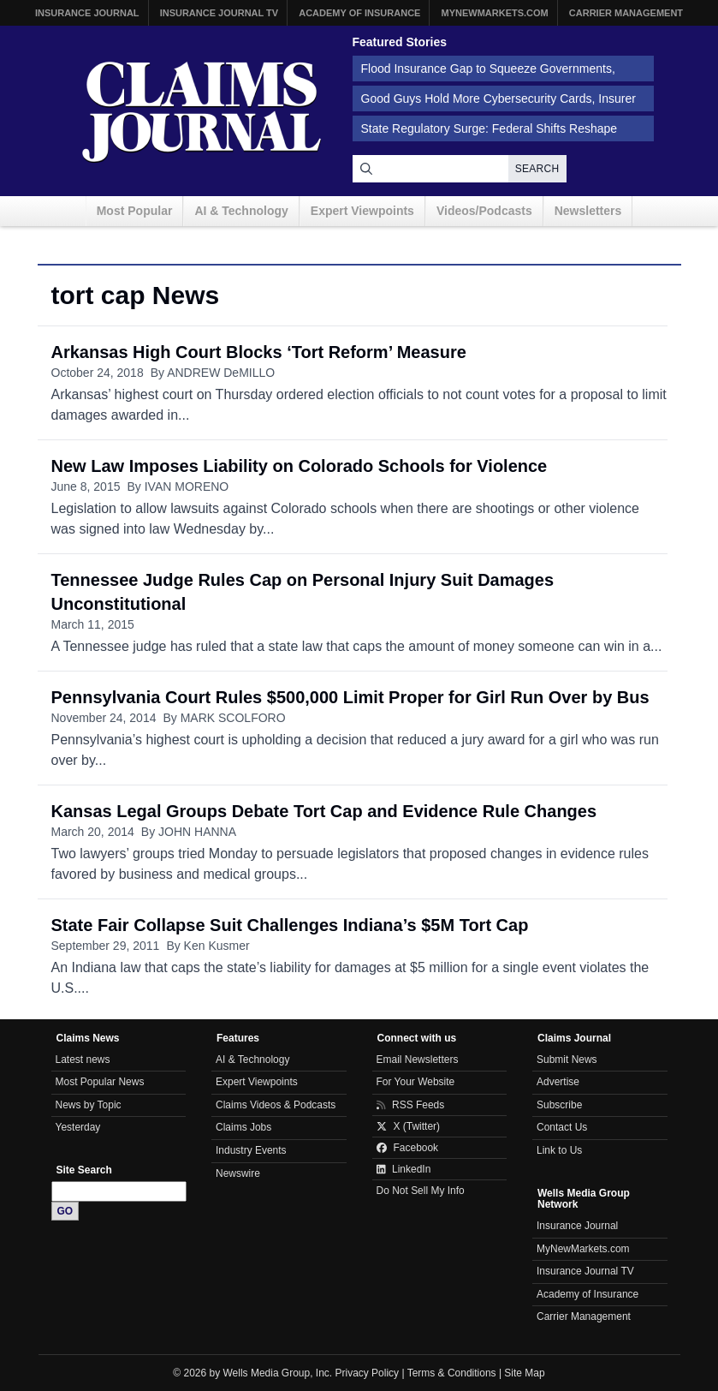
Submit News (567, 1060)
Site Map (524, 1373)
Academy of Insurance (359, 13)
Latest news (83, 1060)
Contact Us (562, 1127)
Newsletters (588, 211)
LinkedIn (404, 1169)
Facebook (408, 1148)
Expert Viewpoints (362, 211)
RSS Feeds (411, 1105)
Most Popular (135, 211)
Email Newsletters (418, 1060)
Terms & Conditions (451, 1373)
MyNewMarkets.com (494, 13)
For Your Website (416, 1082)
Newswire (238, 1173)
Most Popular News (100, 1082)
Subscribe (559, 1105)
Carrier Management (626, 13)
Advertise (558, 1082)
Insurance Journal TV (219, 13)
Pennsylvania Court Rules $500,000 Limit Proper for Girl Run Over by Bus (350, 697)
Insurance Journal (87, 13)
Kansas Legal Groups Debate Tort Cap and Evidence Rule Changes (324, 811)
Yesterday (78, 1127)
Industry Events (251, 1150)
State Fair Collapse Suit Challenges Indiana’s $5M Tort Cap (290, 925)
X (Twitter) (409, 1126)
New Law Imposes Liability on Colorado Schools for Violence (299, 466)
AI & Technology (241, 211)
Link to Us (559, 1150)
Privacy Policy (367, 1373)
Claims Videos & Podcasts (275, 1105)
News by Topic (89, 1105)
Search (537, 169)
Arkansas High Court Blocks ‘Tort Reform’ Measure (258, 352)
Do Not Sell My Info (421, 1191)
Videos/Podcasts (484, 211)
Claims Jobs (243, 1127)
